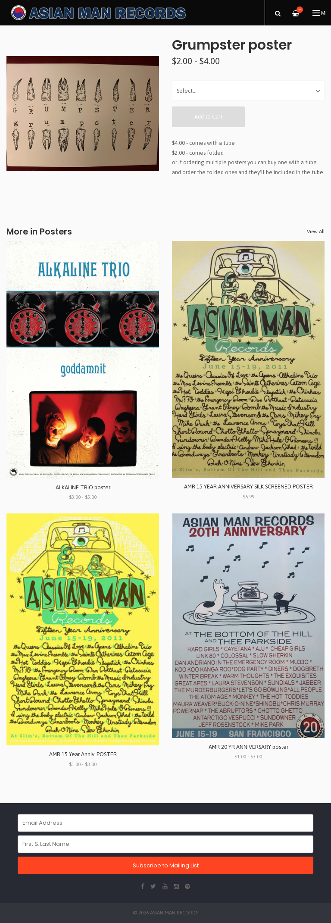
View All (316, 231)
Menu (319, 12)
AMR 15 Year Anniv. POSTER (83, 754)
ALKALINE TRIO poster (83, 487)
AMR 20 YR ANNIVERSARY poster (248, 747)
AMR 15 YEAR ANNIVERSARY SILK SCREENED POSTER (248, 486)
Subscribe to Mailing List (166, 865)
